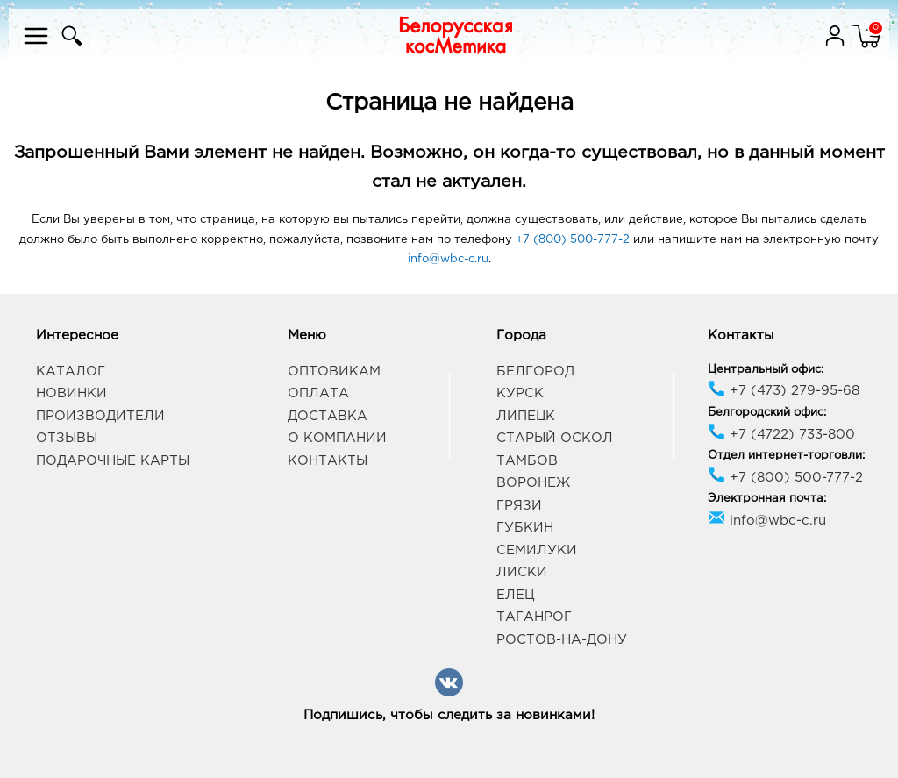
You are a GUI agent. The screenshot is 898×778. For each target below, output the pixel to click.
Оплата (318, 393)
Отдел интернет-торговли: (786, 455)
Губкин (524, 527)
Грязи (519, 505)
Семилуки (536, 550)
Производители (100, 416)
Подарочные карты (112, 461)
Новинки (71, 393)
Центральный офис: (765, 370)
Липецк (525, 416)
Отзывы (66, 438)
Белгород (535, 371)
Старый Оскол (554, 438)
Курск (520, 393)
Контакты (327, 461)
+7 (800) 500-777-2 (573, 240)
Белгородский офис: (767, 413)
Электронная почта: (767, 498)
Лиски (521, 572)
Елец (515, 595)
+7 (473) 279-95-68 (783, 390)
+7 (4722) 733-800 (781, 434)
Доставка (327, 416)
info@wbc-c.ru (448, 259)
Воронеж (533, 483)
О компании (337, 438)
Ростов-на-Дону (561, 640)
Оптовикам (334, 371)
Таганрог (534, 617)
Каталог (70, 371)
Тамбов (527, 461)
